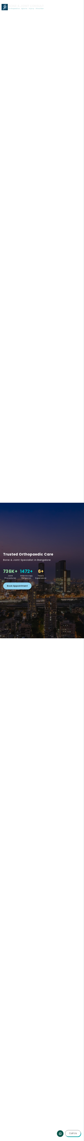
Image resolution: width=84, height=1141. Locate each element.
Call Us (73, 1133)
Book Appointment (17, 585)
